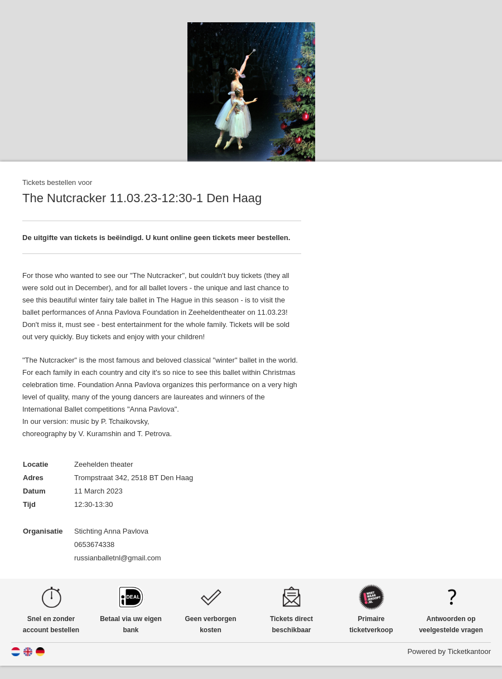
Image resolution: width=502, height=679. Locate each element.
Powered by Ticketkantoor (449, 651)
